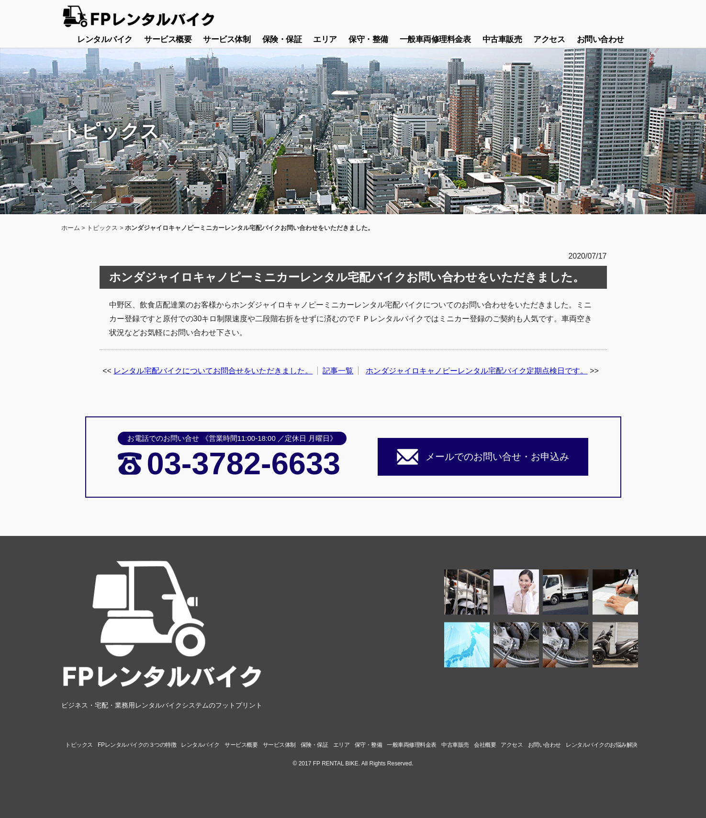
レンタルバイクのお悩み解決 (602, 745)
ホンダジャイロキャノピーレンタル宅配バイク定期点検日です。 (477, 371)
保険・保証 (282, 39)
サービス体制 (226, 39)
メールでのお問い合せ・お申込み (497, 456)
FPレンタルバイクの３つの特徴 (137, 745)
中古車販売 (502, 39)
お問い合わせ (600, 39)
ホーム (70, 227)
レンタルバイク (105, 39)
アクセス (549, 39)
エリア (325, 39)
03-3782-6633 (243, 463)
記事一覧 (338, 371)
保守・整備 (368, 39)
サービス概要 (167, 39)
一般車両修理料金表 (435, 39)
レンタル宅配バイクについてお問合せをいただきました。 (213, 371)
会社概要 (485, 745)
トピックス (102, 227)
